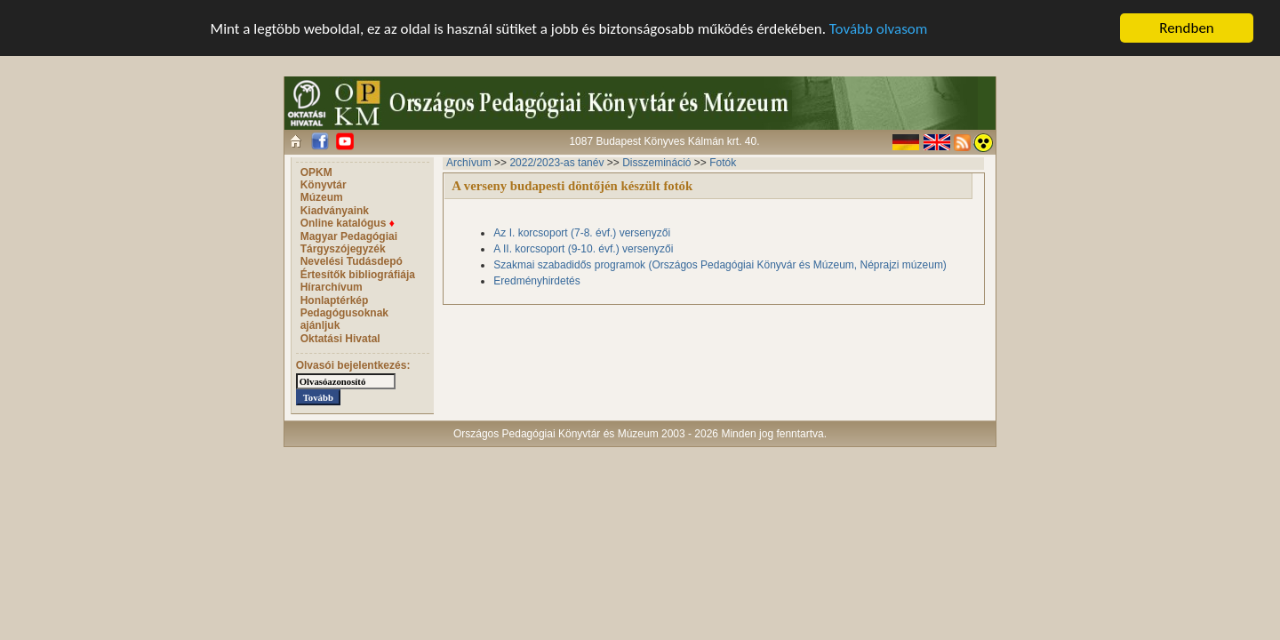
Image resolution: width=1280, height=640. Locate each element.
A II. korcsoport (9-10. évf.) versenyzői (583, 249)
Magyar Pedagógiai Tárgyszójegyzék (348, 242)
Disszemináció (656, 162)
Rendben (1186, 28)
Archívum (469, 162)
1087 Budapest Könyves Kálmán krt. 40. (664, 141)
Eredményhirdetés (536, 281)
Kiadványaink (334, 210)
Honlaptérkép (334, 300)
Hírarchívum (331, 287)
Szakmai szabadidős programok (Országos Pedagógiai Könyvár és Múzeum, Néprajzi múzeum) (720, 265)
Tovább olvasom (878, 28)
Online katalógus (347, 223)
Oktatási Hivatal (340, 338)
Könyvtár (323, 185)
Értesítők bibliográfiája (357, 274)
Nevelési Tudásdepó (351, 261)
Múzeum (321, 197)
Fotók (722, 162)
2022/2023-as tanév (556, 162)
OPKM (316, 172)
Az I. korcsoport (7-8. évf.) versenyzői (581, 233)
